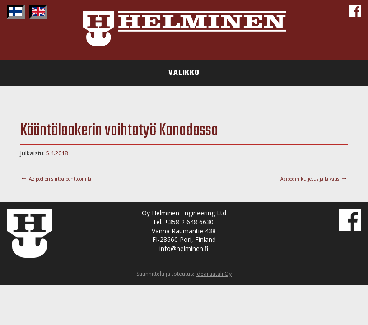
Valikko (184, 73)
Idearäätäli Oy (214, 274)
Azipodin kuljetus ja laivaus (314, 179)
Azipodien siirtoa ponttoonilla (55, 179)
